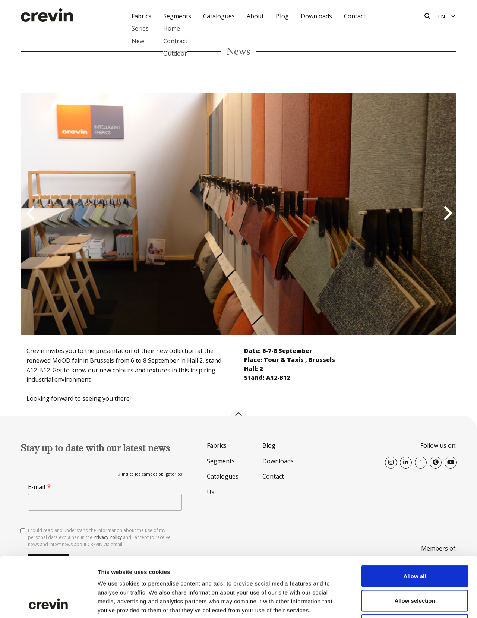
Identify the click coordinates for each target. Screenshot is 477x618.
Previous (30, 214)
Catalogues (219, 16)
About (255, 16)
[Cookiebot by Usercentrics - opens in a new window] (48, 603)
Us (210, 492)
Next (447, 214)
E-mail (39, 487)
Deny (415, 569)
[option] (238, 214)
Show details (391, 603)
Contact (355, 16)
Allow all (415, 520)
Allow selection (414, 545)
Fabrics (217, 445)
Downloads (316, 16)
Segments (221, 461)
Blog (282, 16)
